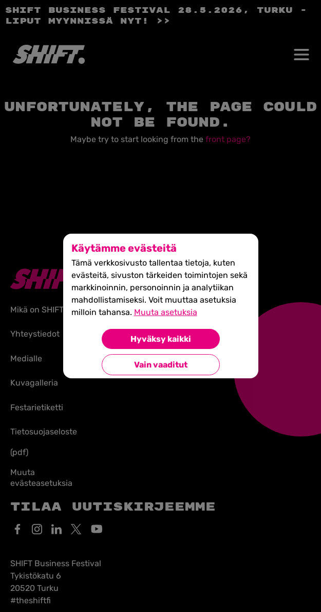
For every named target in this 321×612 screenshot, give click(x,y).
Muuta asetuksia (165, 312)
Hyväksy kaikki (160, 339)
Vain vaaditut (160, 365)
